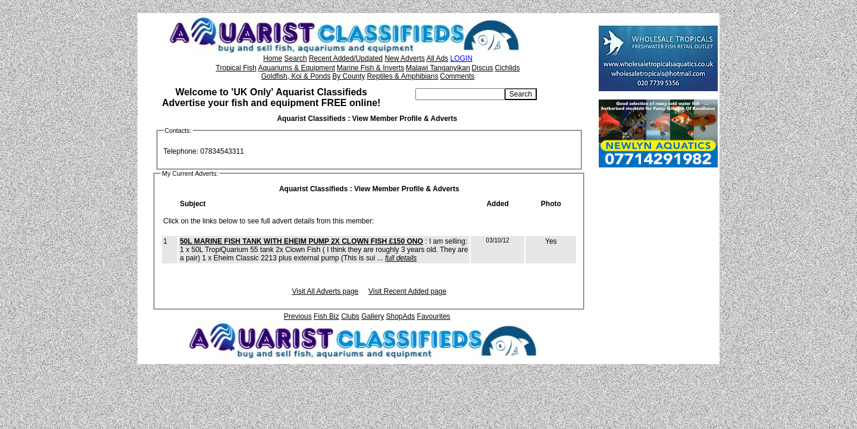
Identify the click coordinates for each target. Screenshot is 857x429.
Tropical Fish (236, 68)
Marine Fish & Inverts (370, 68)
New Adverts (404, 58)
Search (295, 58)
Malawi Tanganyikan (438, 68)
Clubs (350, 316)
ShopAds (400, 316)
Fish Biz (326, 316)
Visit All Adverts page (325, 291)
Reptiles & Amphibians (402, 76)
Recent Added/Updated (346, 58)
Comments (457, 76)
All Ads (437, 58)
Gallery (372, 316)
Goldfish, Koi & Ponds (296, 76)
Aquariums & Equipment (296, 68)
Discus (482, 68)
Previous (298, 316)
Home (272, 58)
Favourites (434, 316)
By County (348, 76)
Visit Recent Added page (407, 291)
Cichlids (507, 68)
